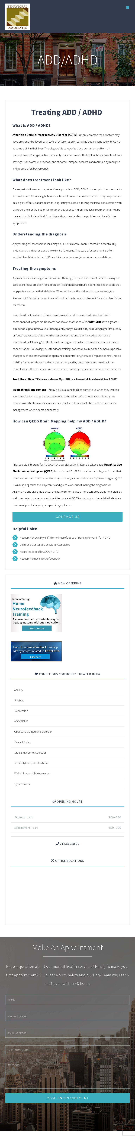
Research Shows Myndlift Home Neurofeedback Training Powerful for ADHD (65, 537)
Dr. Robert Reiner (22, 209)
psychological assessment (30, 244)
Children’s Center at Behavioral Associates (45, 545)
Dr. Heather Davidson (59, 209)
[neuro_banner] (36, 597)
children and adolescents (94, 291)
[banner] (36, 644)
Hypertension (22, 784)
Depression (21, 711)
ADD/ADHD (21, 721)
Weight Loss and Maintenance (32, 773)
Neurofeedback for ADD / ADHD (39, 552)
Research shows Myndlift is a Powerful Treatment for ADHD (76, 379)
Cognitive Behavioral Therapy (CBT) (58, 278)
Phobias (19, 700)
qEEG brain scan (69, 244)
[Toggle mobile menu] (128, 7)
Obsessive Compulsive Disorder (33, 732)
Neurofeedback (22, 315)
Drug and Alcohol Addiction (30, 752)
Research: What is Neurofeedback (40, 558)
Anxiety (18, 690)
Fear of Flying (22, 742)
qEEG (76, 471)
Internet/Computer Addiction (31, 763)
